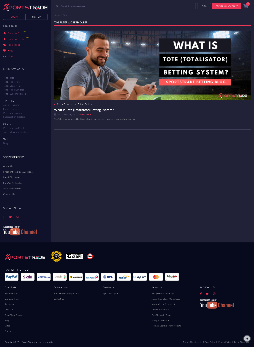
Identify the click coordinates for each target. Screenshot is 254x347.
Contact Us (59, 299)
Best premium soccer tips (162, 293)
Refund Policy (208, 342)
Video (8, 56)
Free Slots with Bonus (161, 315)
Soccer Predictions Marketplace (165, 299)
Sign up (36, 17)
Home (57, 15)
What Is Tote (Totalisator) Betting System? (84, 109)
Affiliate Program (12, 188)
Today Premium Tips (13, 89)
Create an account (227, 6)
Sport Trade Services (14, 315)
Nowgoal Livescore (160, 320)
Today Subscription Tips (15, 93)
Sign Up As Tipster (12, 182)
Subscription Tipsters (14, 116)
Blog (8, 50)
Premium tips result (14, 128)
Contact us (9, 194)
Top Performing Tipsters (15, 131)
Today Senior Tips (12, 85)
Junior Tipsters (11, 104)
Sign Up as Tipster (111, 293)
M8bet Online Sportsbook (163, 304)
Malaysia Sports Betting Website (166, 325)
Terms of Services (191, 342)
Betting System (85, 104)
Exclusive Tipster (16, 39)
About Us (8, 166)
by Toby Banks (84, 114)
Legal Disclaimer (12, 177)
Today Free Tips (11, 81)
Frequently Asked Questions (18, 171)
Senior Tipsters (11, 108)
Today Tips (8, 77)
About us (9, 309)
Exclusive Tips (14, 33)
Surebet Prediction (160, 309)
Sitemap (8, 331)
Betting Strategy (64, 104)
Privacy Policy (224, 342)
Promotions (11, 45)
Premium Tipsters (12, 112)
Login (14, 17)
